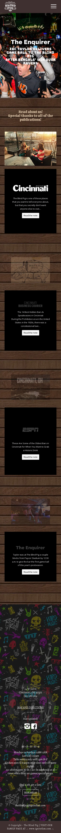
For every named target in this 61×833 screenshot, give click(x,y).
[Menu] (51, 6)
